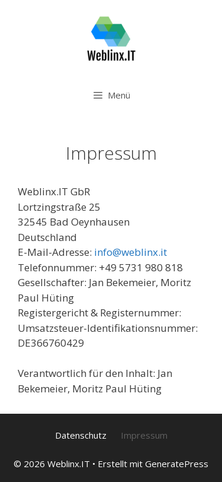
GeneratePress (176, 464)
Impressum (144, 435)
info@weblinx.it (130, 252)
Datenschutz (81, 435)
